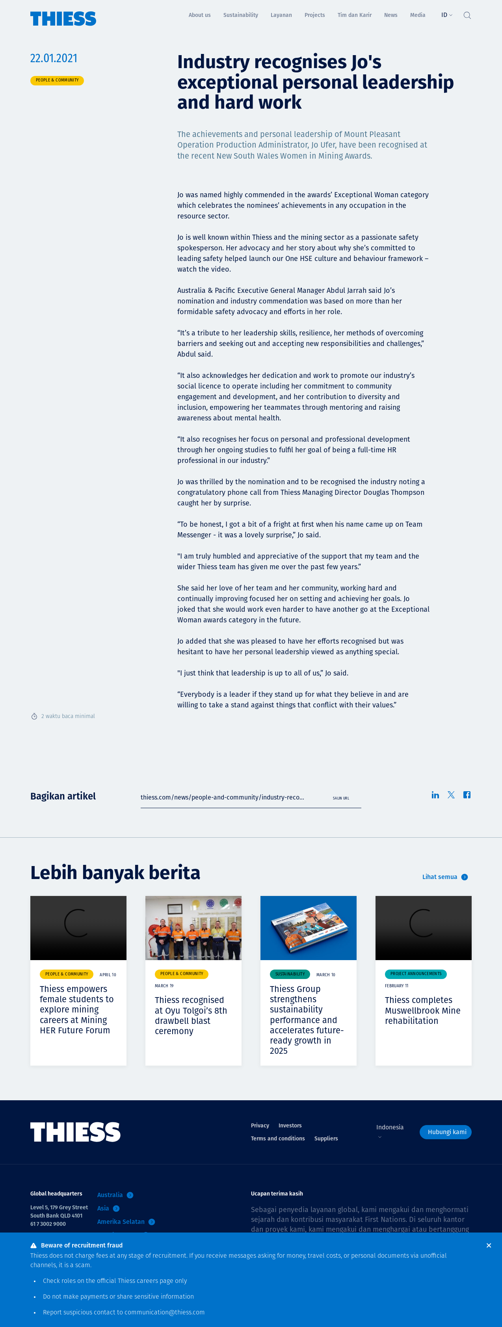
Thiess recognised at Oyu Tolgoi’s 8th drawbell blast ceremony (191, 1015)
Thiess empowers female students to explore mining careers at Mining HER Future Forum (77, 1009)
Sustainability (290, 974)
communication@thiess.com (165, 1313)
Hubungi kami (447, 1130)
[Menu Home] (63, 13)
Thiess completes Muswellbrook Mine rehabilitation (423, 1010)
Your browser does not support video (78, 928)
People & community (57, 80)
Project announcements (415, 974)
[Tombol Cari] (467, 13)
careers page (155, 1281)
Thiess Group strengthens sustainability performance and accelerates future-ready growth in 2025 (307, 1019)
